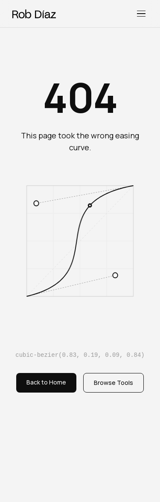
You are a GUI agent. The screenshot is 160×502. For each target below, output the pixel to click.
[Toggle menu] (141, 13)
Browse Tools (113, 383)
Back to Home (46, 382)
